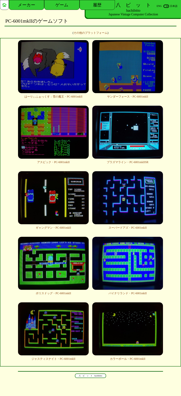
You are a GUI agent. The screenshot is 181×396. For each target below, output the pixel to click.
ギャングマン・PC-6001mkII (53, 226)
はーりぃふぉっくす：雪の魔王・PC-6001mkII (53, 95)
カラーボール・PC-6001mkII (127, 357)
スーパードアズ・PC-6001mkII (127, 226)
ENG (159, 6)
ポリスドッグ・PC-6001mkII (53, 292)
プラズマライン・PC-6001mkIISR (127, 161)
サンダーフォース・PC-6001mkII (127, 95)
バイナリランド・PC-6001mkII (127, 292)
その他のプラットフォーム (90, 32)
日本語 (173, 6)
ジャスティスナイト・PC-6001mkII (53, 357)
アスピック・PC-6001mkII (53, 161)
